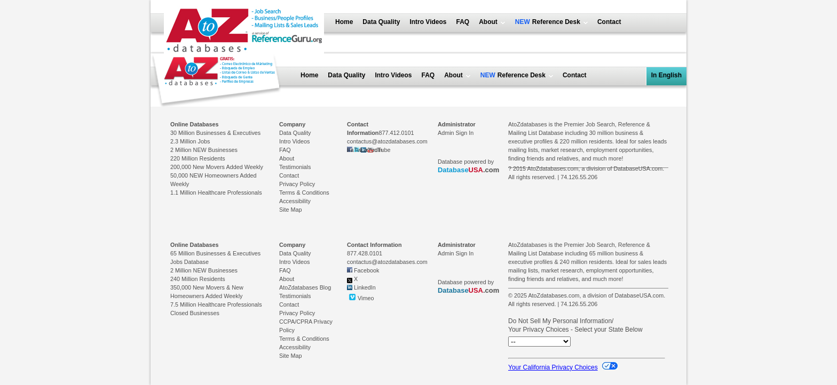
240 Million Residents (197, 279)
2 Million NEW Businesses (204, 150)
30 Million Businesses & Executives (215, 133)
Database (453, 170)
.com (468, 170)
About (488, 22)
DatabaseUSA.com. (638, 168)
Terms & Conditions (304, 192)
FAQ (463, 22)
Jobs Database (189, 262)
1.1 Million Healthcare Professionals (216, 192)
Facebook (366, 270)
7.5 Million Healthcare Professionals (216, 304)
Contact (609, 22)
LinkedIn (365, 287)
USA (476, 170)
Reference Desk (555, 22)
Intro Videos (427, 22)
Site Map (290, 209)
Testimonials (295, 167)
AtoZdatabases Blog (305, 287)
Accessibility (295, 201)
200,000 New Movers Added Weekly (216, 167)
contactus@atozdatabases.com (387, 141)
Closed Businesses (194, 313)
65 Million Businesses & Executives (215, 253)
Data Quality (381, 22)
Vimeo (360, 297)
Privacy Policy (297, 184)
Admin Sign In (455, 133)
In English (666, 75)
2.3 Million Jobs (190, 141)
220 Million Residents (197, 158)
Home (344, 22)
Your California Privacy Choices (563, 367)
